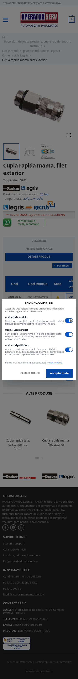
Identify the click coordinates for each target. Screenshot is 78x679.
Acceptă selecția (30, 372)
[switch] (69, 320)
